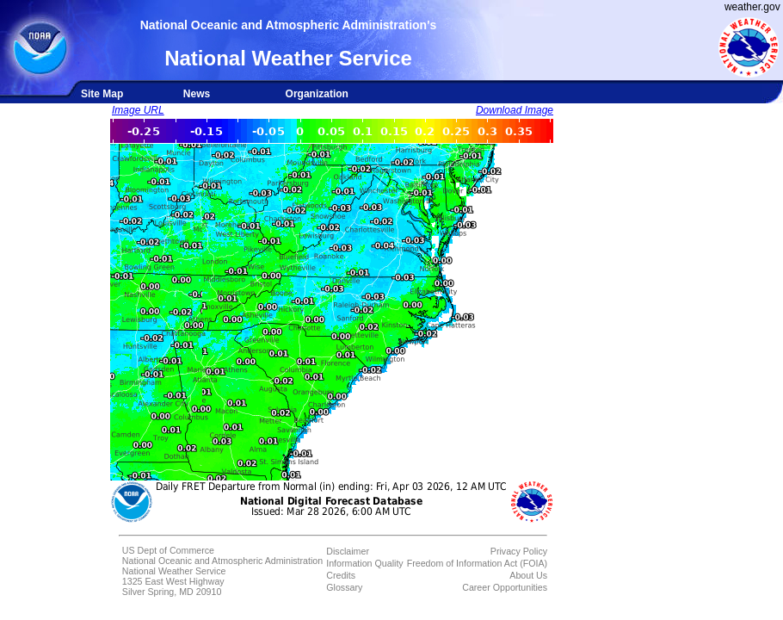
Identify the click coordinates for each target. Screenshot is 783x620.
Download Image (514, 110)
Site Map (102, 94)
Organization (317, 94)
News (196, 94)
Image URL (138, 110)
